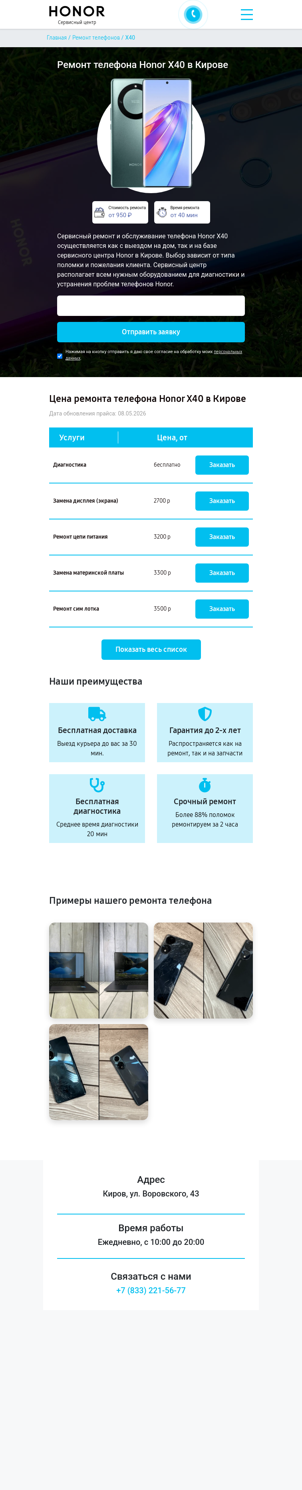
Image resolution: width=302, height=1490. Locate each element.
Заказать (222, 465)
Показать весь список (151, 649)
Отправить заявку (151, 332)
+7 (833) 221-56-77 (151, 1290)
